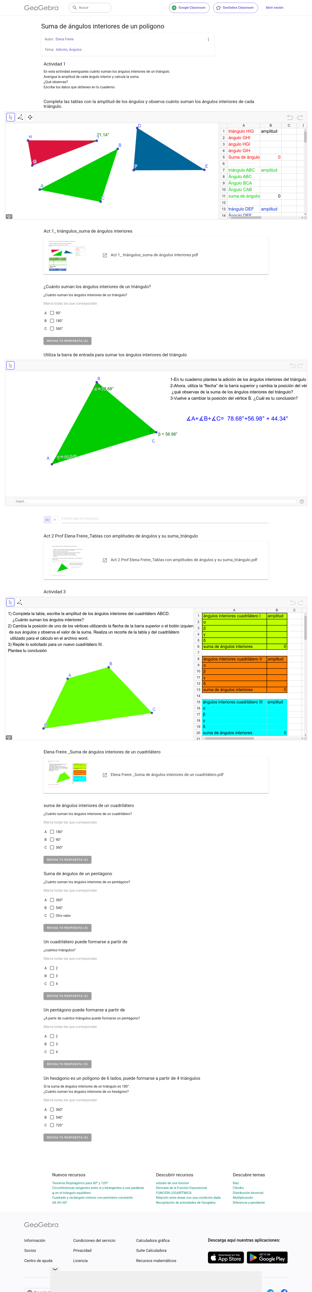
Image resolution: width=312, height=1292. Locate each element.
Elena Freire (65, 39)
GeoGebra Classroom (235, 7)
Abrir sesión (274, 8)
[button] (67, 341)
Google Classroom (188, 7)
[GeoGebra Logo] (41, 7)
